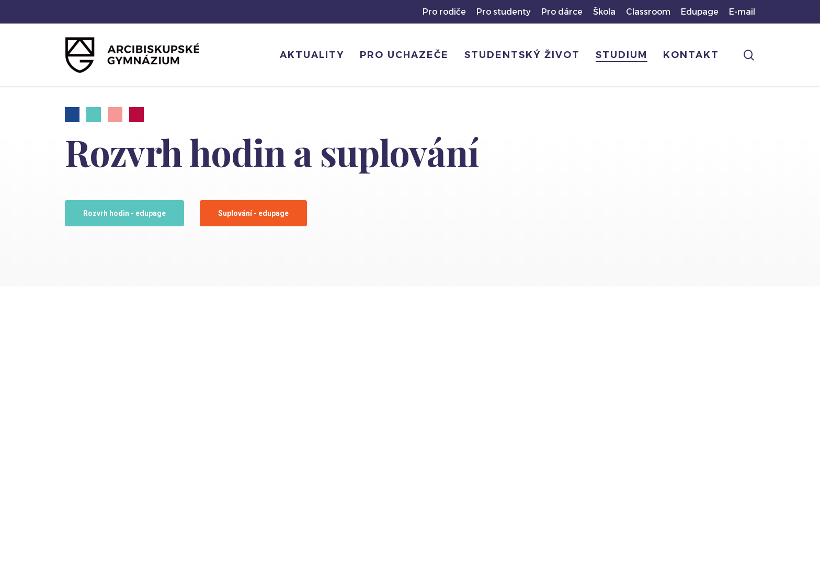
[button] (124, 213)
